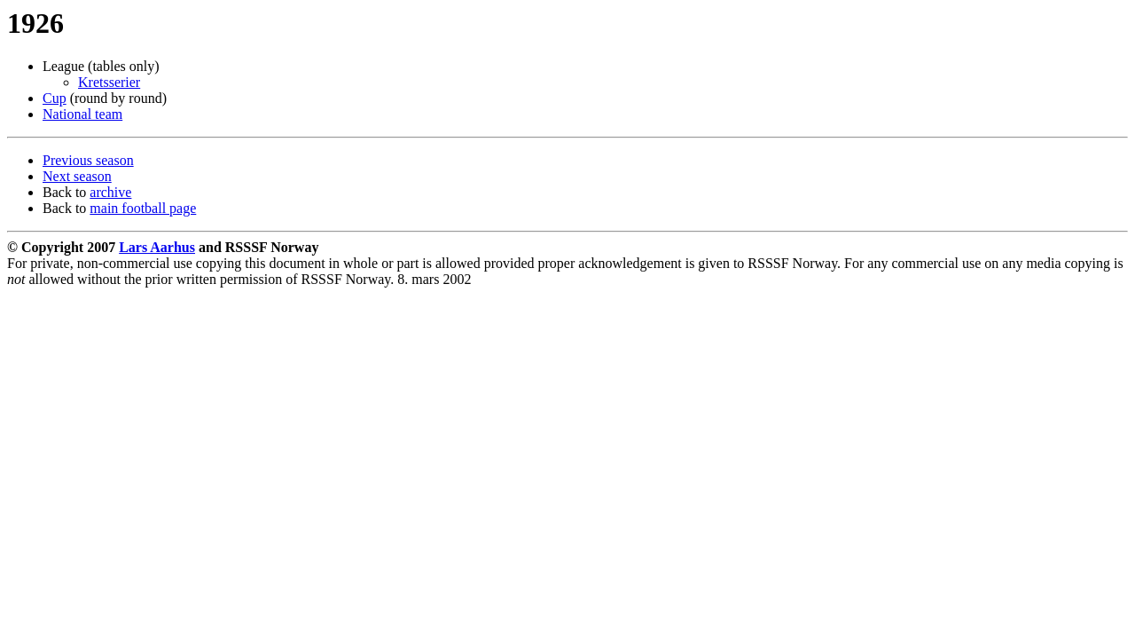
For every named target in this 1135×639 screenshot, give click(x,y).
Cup (55, 98)
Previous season (88, 160)
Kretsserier (109, 82)
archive (110, 192)
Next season (77, 176)
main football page (143, 208)
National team (82, 114)
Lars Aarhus (157, 247)
